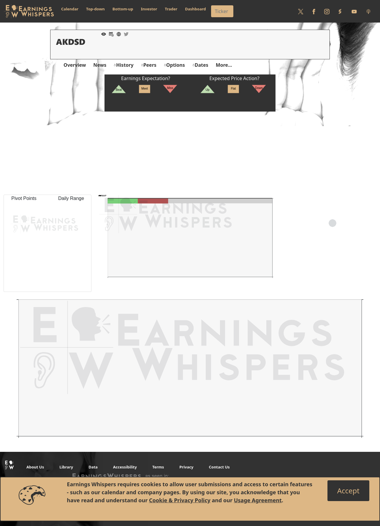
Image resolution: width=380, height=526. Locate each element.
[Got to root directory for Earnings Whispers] (29, 11)
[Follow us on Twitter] (301, 11)
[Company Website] (117, 33)
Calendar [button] (69, 9)
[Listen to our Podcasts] (368, 11)
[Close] (348, 490)
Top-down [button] (95, 9)
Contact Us (219, 467)
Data (93, 467)
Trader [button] (171, 9)
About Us (35, 467)
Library (66, 467)
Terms (158, 467)
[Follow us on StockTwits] (340, 11)
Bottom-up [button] (123, 9)
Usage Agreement (258, 500)
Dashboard (195, 9)
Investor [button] (149, 9)
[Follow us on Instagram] (327, 11)
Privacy (186, 467)
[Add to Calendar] (110, 33)
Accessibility (125, 467)
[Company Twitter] (125, 33)
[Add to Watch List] (102, 33)
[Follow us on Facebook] (314, 11)
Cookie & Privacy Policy (179, 500)
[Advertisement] (190, 153)
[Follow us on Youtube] (354, 11)
